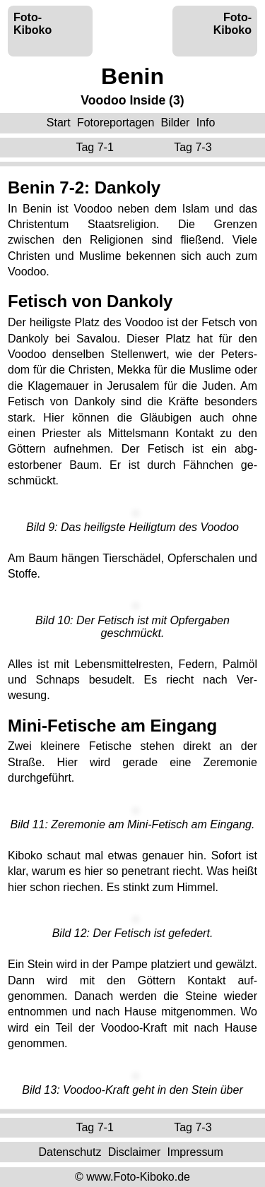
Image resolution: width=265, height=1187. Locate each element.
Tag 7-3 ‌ (194, 147)
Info (206, 123)
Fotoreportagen (115, 123)
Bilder (175, 123)
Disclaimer (134, 1151)
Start (59, 123)
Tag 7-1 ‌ (96, 147)
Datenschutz (69, 1151)
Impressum (195, 1151)
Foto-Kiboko (32, 23)
